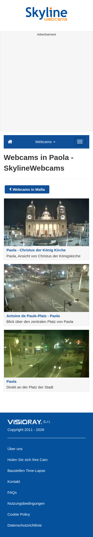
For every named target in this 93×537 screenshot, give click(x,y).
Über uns (15, 449)
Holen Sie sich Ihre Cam (27, 460)
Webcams (45, 142)
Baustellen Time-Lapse (26, 470)
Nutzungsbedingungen (26, 503)
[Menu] (79, 141)
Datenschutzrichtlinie (24, 525)
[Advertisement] (46, 84)
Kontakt (13, 481)
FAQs (12, 492)
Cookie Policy (18, 514)
